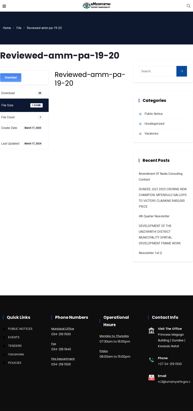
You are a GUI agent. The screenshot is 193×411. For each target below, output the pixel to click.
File (18, 28)
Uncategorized (154, 123)
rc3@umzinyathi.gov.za (175, 381)
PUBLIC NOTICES (20, 329)
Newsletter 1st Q (150, 253)
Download (11, 77)
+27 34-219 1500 (170, 364)
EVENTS (13, 337)
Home (7, 28)
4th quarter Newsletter (154, 216)
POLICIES (14, 363)
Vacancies (151, 133)
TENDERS (15, 346)
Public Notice (154, 114)
